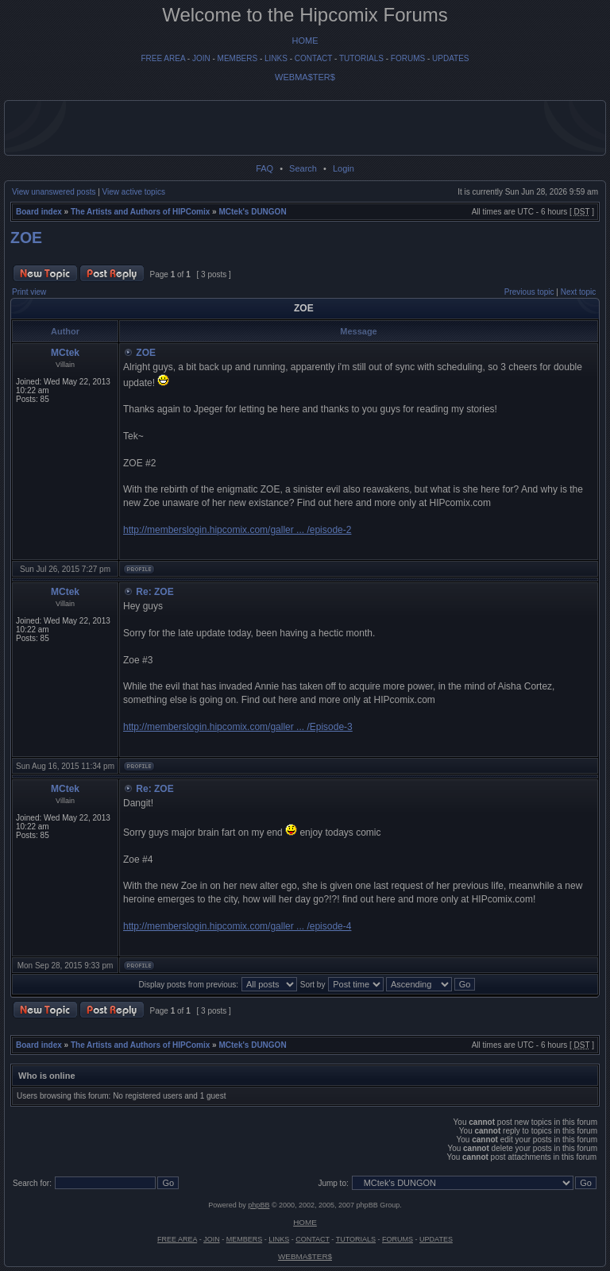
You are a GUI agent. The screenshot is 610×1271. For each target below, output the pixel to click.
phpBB (258, 1205)
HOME (305, 40)
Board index (39, 211)
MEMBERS (238, 58)
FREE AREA (163, 58)
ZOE (26, 237)
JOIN (201, 58)
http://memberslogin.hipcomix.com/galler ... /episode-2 (237, 529)
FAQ (264, 168)
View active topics (133, 191)
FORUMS (408, 58)
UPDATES (450, 58)
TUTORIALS (361, 58)
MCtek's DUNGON (252, 211)
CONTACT (313, 58)
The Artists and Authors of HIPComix (140, 211)
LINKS (276, 58)
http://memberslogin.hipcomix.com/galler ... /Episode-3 (238, 726)
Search (303, 168)
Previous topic (529, 292)
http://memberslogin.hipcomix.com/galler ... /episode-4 (237, 926)
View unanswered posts (53, 191)
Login (343, 168)
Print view (29, 292)
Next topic (578, 292)
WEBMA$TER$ (305, 77)
